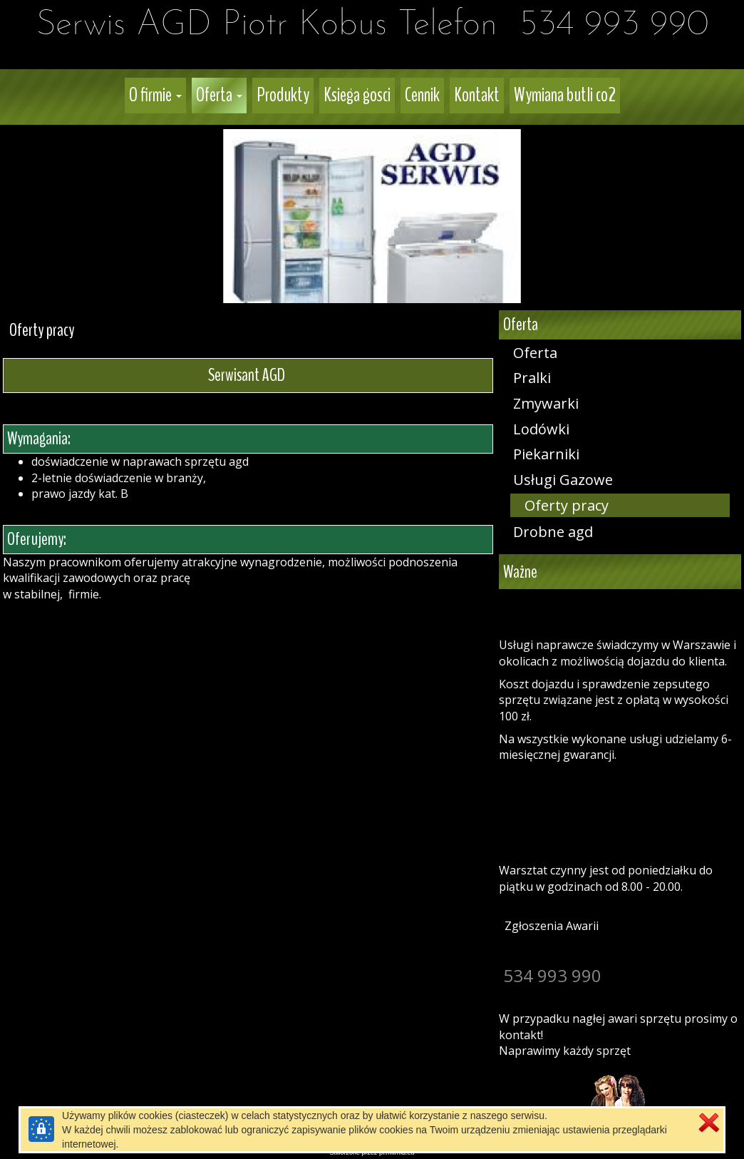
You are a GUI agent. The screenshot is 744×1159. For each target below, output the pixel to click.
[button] (155, 95)
